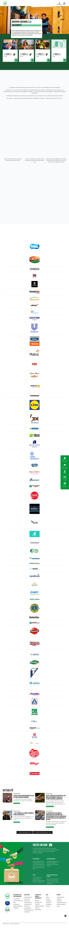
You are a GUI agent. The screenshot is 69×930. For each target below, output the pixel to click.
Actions (47, 897)
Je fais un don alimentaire (64, 466)
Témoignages (48, 900)
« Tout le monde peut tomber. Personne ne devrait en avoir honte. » (23, 813)
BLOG (47, 895)
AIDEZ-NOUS (27, 895)
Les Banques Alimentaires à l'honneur (49, 904)
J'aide (64, 472)
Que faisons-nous (38, 902)
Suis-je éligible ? (16, 898)
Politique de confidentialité (14, 923)
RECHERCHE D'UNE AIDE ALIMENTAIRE (17, 895)
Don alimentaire (27, 908)
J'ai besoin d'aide (64, 478)
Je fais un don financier (64, 459)
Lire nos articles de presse (42, 832)
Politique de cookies (6, 923)
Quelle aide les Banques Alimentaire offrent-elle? (17, 906)
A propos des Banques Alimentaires (38, 896)
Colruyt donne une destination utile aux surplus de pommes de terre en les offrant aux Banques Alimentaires (56, 797)
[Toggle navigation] (64, 3)
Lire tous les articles (25, 832)
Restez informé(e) (64, 484)
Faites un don (27, 906)
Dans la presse (38, 909)
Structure (37, 900)
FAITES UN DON (40, 845)
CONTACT (59, 895)
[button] (59, 3)
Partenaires (37, 904)
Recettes (47, 898)
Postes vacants (27, 898)
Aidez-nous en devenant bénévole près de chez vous (28, 902)
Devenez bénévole (28, 897)
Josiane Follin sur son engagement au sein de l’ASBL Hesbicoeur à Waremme (23, 796)
